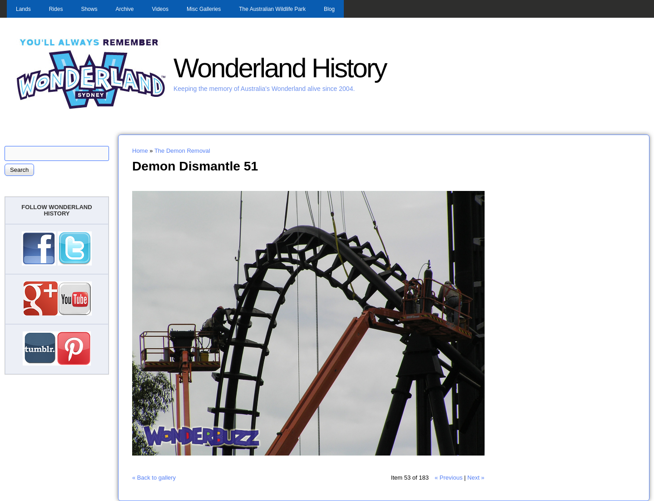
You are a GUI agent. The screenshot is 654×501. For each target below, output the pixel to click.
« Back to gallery (154, 477)
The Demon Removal (182, 150)
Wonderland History (279, 68)
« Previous (448, 477)
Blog (329, 9)
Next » (476, 477)
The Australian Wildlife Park (272, 9)
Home (140, 150)
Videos (160, 9)
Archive (124, 9)
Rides (56, 9)
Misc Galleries (204, 9)
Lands (23, 9)
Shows (89, 9)
